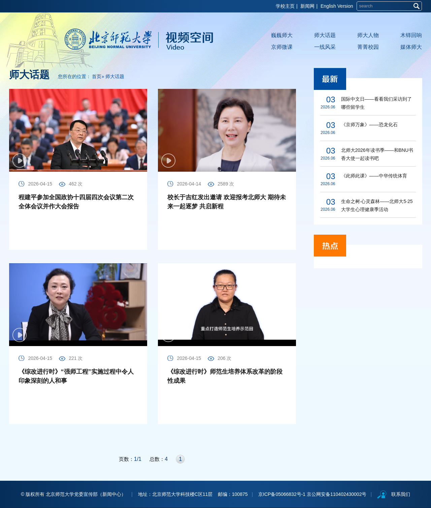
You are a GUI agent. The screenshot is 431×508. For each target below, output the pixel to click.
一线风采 (325, 47)
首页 (96, 76)
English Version (337, 6)
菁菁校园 (368, 47)
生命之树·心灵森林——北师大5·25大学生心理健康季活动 (377, 205)
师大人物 (368, 35)
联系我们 (400, 494)
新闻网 (307, 6)
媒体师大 (411, 47)
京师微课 (282, 47)
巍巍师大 (282, 35)
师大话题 (325, 35)
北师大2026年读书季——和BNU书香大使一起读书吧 (377, 154)
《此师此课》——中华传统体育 (374, 175)
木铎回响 (411, 35)
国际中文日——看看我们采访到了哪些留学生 (376, 103)
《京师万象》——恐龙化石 (369, 124)
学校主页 (285, 6)
